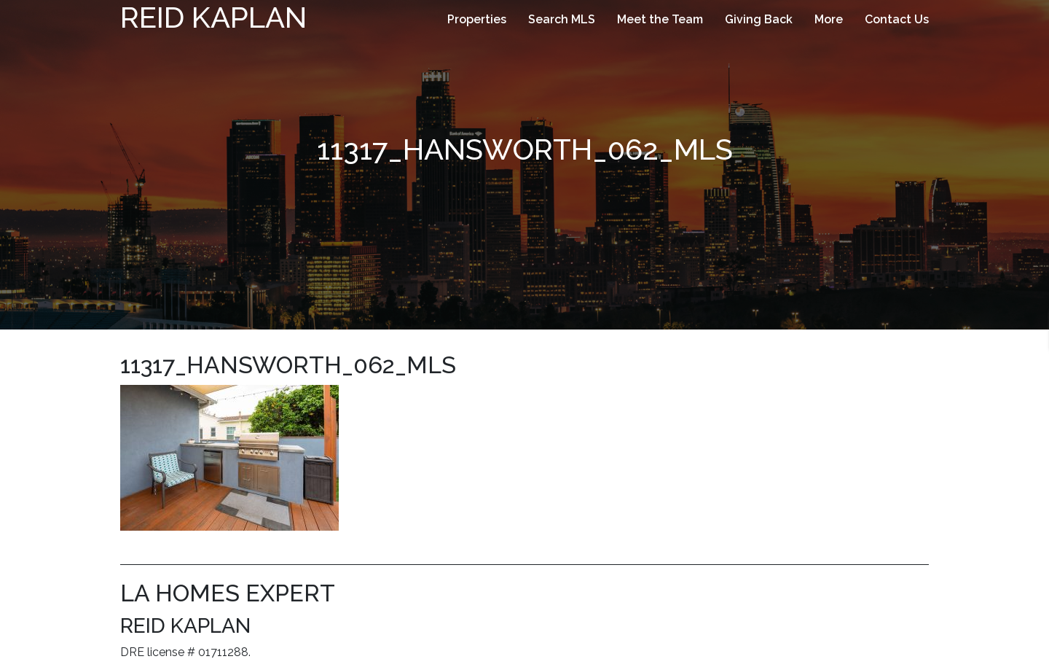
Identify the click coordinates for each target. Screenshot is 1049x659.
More (828, 19)
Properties (476, 19)
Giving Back (759, 19)
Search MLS (561, 19)
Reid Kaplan (213, 17)
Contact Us (897, 19)
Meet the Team (660, 19)
